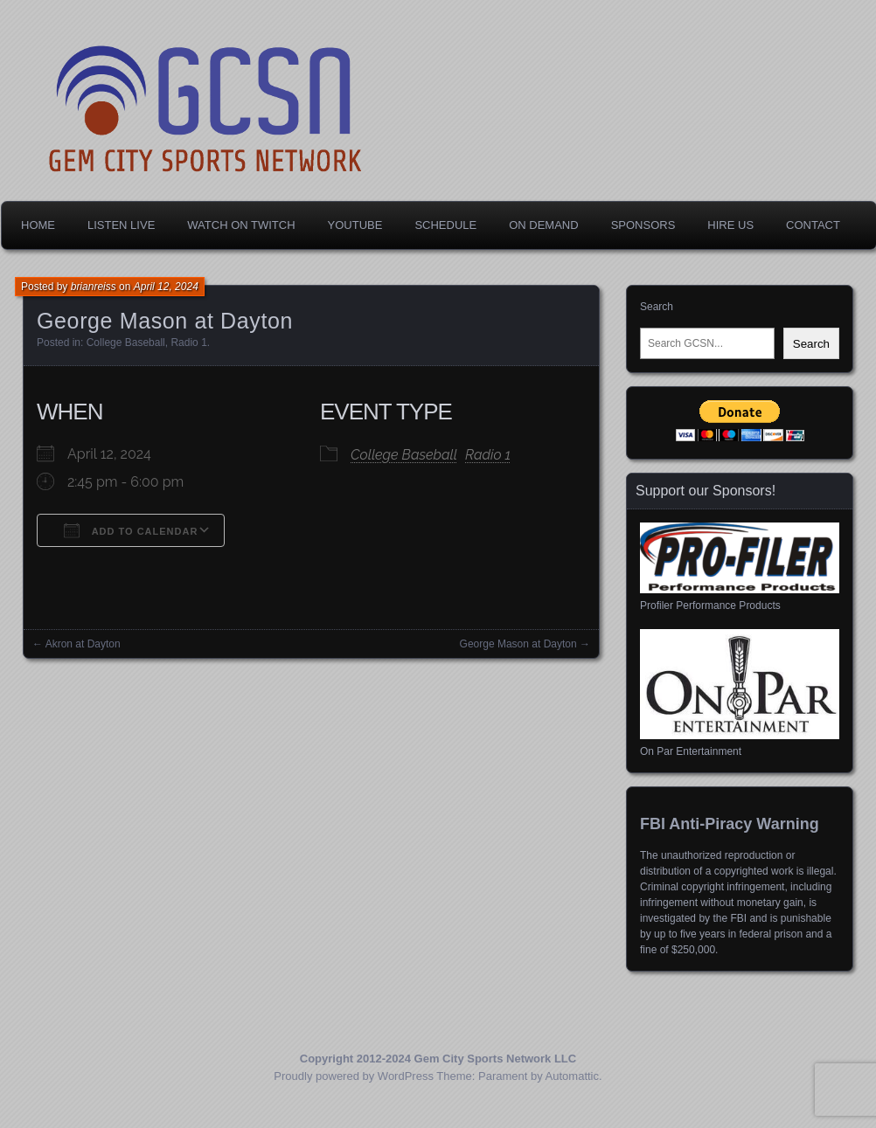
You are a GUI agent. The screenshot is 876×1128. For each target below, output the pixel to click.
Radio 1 (188, 342)
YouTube (355, 225)
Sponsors (643, 225)
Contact (813, 225)
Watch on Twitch (241, 225)
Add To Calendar (131, 530)
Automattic (572, 1076)
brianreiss (93, 286)
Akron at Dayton (83, 644)
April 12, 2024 (166, 286)
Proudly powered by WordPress (354, 1076)
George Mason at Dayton (518, 644)
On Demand (543, 225)
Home (38, 225)
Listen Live (121, 225)
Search (656, 307)
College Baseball (126, 342)
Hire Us (730, 225)
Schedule (445, 225)
